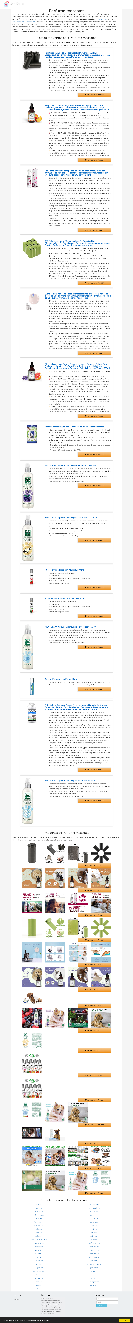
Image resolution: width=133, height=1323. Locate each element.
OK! (124, 1320)
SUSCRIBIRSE (102, 1305)
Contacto (16, 1299)
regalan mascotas (101, 19)
